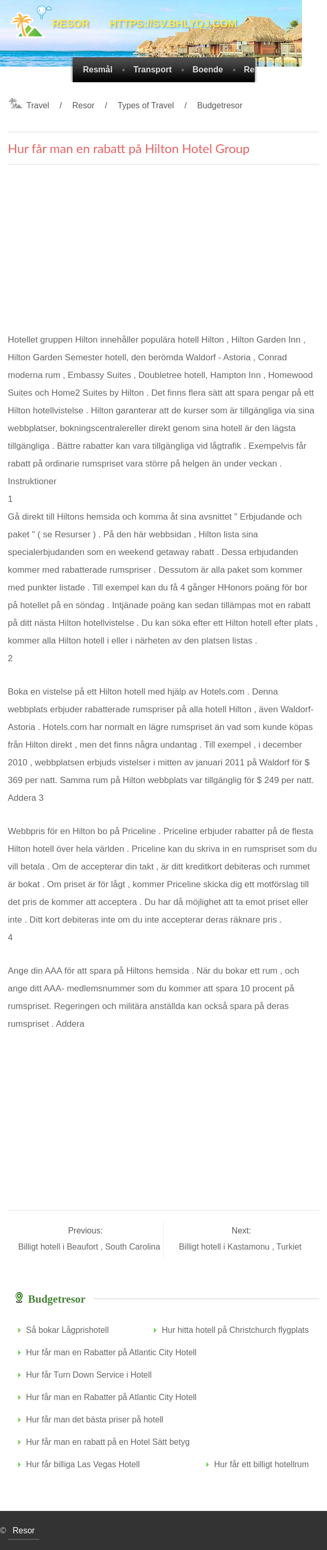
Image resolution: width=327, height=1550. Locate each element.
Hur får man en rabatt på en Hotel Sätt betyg (108, 1442)
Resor (83, 105)
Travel (38, 105)
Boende (207, 69)
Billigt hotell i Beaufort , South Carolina (90, 1246)
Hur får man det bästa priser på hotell (94, 1419)
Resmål (98, 69)
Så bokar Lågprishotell (67, 1330)
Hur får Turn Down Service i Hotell (89, 1374)
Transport (152, 69)
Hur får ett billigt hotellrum (261, 1464)
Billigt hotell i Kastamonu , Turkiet (241, 1246)
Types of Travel (145, 105)
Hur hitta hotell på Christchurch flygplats (235, 1330)
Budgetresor (219, 105)
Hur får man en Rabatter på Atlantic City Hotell (111, 1352)
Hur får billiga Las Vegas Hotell (83, 1464)
